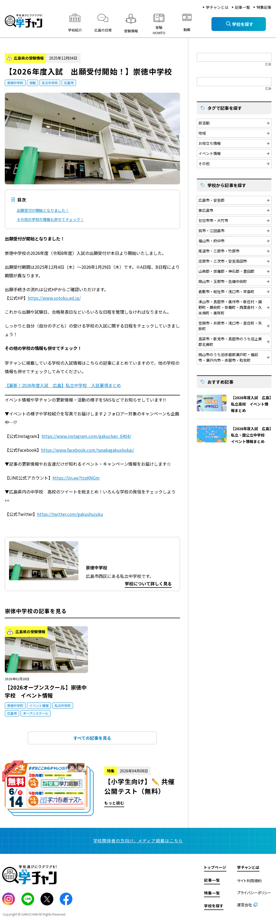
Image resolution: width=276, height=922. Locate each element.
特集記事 (264, 7)
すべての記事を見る (92, 738)
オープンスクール (35, 713)
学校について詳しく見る (148, 583)
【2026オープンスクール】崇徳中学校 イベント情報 (46, 691)
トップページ (215, 867)
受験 (32, 82)
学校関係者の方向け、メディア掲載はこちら (138, 840)
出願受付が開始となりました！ (43, 210)
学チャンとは (217, 7)
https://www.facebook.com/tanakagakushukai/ (87, 450)
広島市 (69, 82)
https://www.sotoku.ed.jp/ (54, 298)
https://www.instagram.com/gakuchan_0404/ (86, 436)
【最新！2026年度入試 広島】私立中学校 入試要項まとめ (63, 385)
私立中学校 (50, 82)
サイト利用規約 (249, 880)
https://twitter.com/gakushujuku (70, 514)
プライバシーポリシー (254, 892)
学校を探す (213, 905)
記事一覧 (242, 7)
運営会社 (244, 904)
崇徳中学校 (15, 82)
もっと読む (92, 789)
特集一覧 (212, 893)
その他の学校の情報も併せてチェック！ (50, 219)
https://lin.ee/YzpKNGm (76, 477)
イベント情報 (39, 705)
